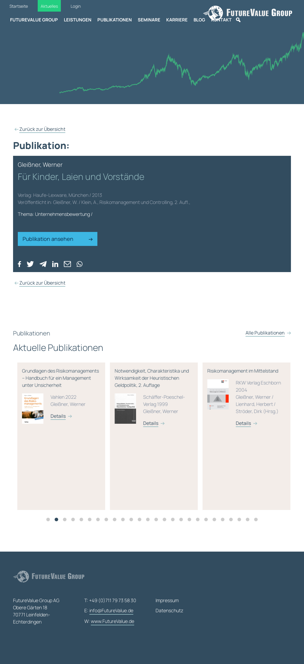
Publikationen (114, 20)
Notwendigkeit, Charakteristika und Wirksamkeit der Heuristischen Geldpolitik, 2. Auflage (201, 402)
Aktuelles (49, 6)
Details (105, 418)
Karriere (177, 20)
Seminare (149, 20)
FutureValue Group (34, 20)
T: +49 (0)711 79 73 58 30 (110, 600)
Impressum (167, 600)
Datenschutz (169, 610)
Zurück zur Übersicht (42, 129)
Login (76, 6)
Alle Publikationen (265, 338)
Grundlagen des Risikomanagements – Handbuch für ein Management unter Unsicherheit (108, 402)
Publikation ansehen (58, 238)
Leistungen (77, 20)
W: (109, 621)
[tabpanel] (110, 439)
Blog (199, 20)
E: (108, 611)
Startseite (19, 6)
